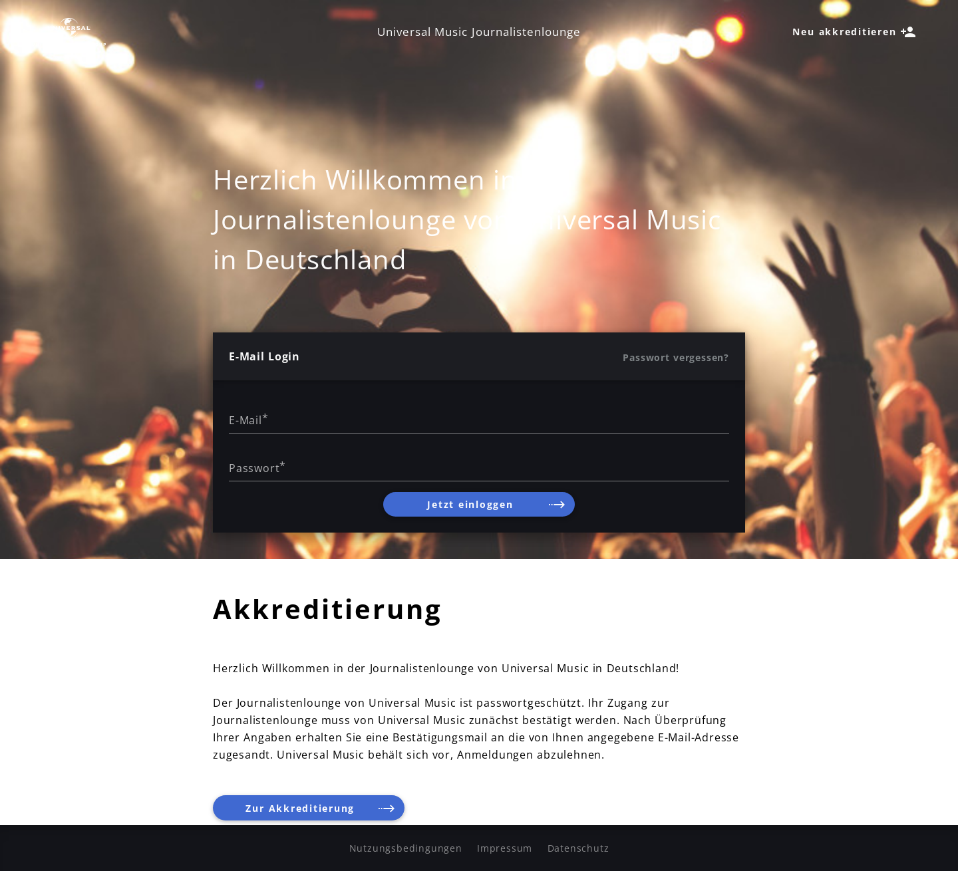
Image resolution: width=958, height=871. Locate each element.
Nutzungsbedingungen (405, 848)
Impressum (504, 848)
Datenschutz (578, 848)
